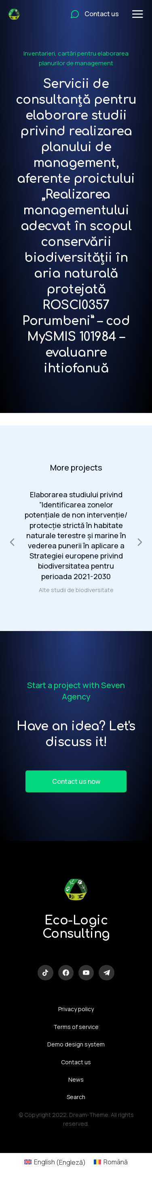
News (76, 1079)
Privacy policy (76, 1009)
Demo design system (76, 1044)
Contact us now (76, 781)
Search (76, 1097)
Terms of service (76, 1027)
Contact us (76, 1062)
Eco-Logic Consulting (76, 927)
